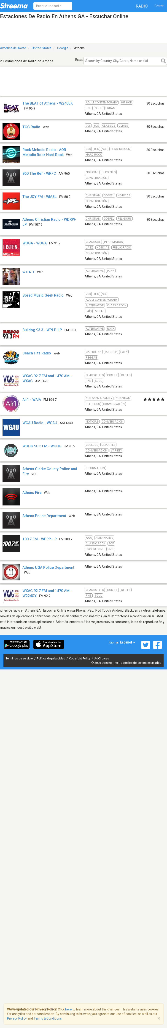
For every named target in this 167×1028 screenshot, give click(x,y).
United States (41, 48)
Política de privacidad (51, 658)
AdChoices (101, 658)
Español (127, 642)
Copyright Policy (80, 658)
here (68, 1009)
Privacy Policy (17, 1018)
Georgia (62, 48)
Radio (142, 6)
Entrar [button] (159, 6)
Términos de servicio (20, 658)
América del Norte (13, 48)
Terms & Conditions (48, 1018)
